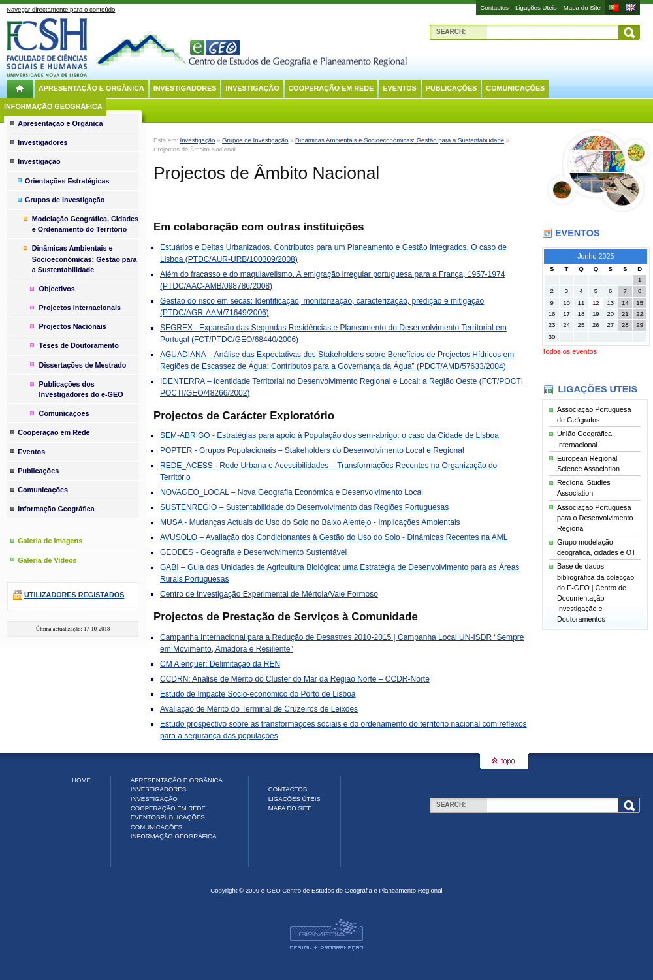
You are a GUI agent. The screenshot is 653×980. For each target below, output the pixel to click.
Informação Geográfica (53, 106)
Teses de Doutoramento (79, 345)
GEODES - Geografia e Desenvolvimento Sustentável (253, 552)
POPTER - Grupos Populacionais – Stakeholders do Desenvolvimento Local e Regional (312, 450)
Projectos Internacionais (80, 307)
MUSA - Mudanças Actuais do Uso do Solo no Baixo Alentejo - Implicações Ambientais (310, 522)
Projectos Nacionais (72, 326)
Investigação (252, 88)
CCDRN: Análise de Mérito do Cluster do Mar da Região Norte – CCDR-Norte (295, 679)
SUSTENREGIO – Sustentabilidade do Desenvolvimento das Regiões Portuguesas (304, 507)
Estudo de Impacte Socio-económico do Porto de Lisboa (258, 694)
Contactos (494, 7)
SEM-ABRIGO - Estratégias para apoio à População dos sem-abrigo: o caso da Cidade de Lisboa (329, 435)
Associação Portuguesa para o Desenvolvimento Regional (595, 517)
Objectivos (57, 288)
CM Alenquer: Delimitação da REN (220, 664)
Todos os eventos (569, 351)
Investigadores (185, 88)
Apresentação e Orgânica (91, 88)
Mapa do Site (582, 7)
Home (81, 779)
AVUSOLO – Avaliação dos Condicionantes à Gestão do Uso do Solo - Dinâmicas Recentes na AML (334, 537)
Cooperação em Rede (331, 88)
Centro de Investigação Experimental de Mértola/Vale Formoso (269, 594)
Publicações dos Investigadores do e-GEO (81, 389)
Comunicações (515, 88)
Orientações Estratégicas (67, 181)
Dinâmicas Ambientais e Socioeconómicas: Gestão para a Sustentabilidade (399, 140)
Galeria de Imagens (50, 541)
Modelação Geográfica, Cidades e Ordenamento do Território (85, 224)
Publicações (451, 88)
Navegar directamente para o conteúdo (61, 9)
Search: (451, 31)
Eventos (399, 88)
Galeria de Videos (47, 560)
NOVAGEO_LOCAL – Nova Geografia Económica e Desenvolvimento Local (291, 492)
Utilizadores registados (74, 595)
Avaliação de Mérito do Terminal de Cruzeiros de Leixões (259, 709)
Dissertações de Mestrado (83, 365)
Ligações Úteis (536, 7)
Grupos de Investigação (255, 140)
